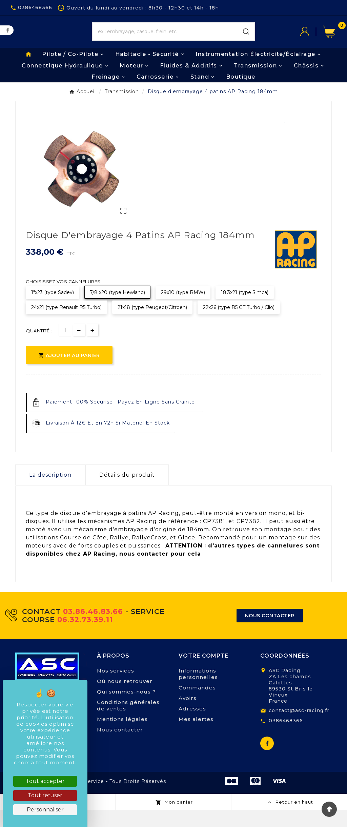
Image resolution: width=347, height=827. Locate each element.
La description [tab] (50, 492)
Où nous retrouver (124, 698)
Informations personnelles (198, 690)
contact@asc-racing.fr (299, 727)
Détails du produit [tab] (127, 492)
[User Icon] (311, 37)
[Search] (246, 37)
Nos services (115, 687)
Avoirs (188, 715)
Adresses (192, 725)
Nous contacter (120, 746)
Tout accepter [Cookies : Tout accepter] (45, 781)
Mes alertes (196, 736)
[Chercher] (165, 37)
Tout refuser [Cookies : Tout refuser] (45, 795)
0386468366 (286, 738)
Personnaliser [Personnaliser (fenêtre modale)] (45, 809)
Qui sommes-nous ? (126, 708)
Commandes (197, 704)
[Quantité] (65, 347)
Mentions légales (122, 736)
